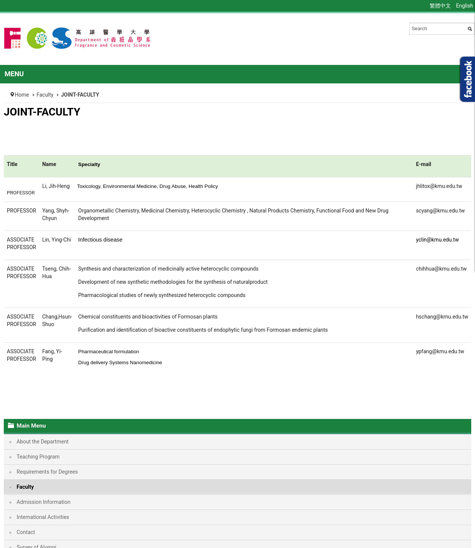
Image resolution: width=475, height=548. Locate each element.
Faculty (45, 95)
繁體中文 (441, 6)
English (464, 6)
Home (22, 95)
